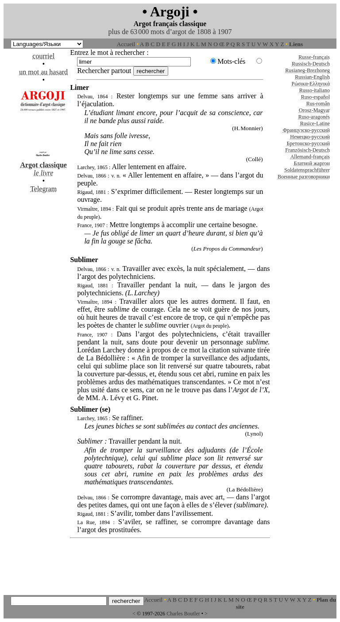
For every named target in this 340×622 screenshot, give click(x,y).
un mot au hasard (43, 72)
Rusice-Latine (315, 123)
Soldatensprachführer (307, 170)
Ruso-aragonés (314, 117)
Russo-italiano (314, 90)
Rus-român (318, 103)
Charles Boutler (183, 613)
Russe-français (314, 57)
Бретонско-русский (308, 143)
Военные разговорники (304, 177)
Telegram (43, 189)
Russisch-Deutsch (311, 64)
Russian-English (312, 77)
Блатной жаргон (312, 163)
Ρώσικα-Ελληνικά (310, 84)
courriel (43, 56)
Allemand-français (310, 157)
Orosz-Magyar (314, 110)
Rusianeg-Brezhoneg (307, 70)
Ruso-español (315, 97)
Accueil (126, 44)
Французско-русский (306, 130)
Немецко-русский (310, 137)
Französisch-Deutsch (307, 150)
